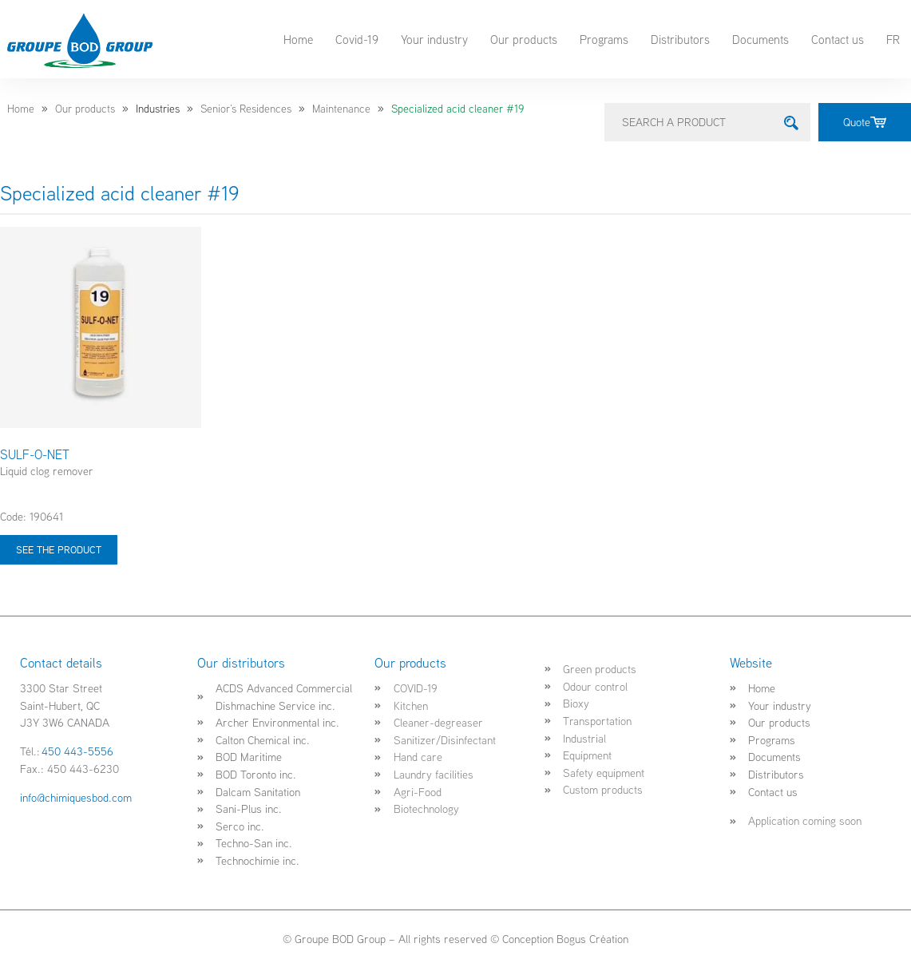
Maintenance (341, 108)
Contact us (837, 39)
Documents (760, 39)
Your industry (434, 39)
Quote (864, 121)
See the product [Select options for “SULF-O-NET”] (58, 549)
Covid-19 (356, 39)
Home (298, 39)
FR (893, 39)
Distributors (680, 39)
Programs (604, 39)
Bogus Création (592, 938)
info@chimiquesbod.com (76, 797)
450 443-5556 (77, 751)
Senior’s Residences (245, 108)
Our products (523, 39)
